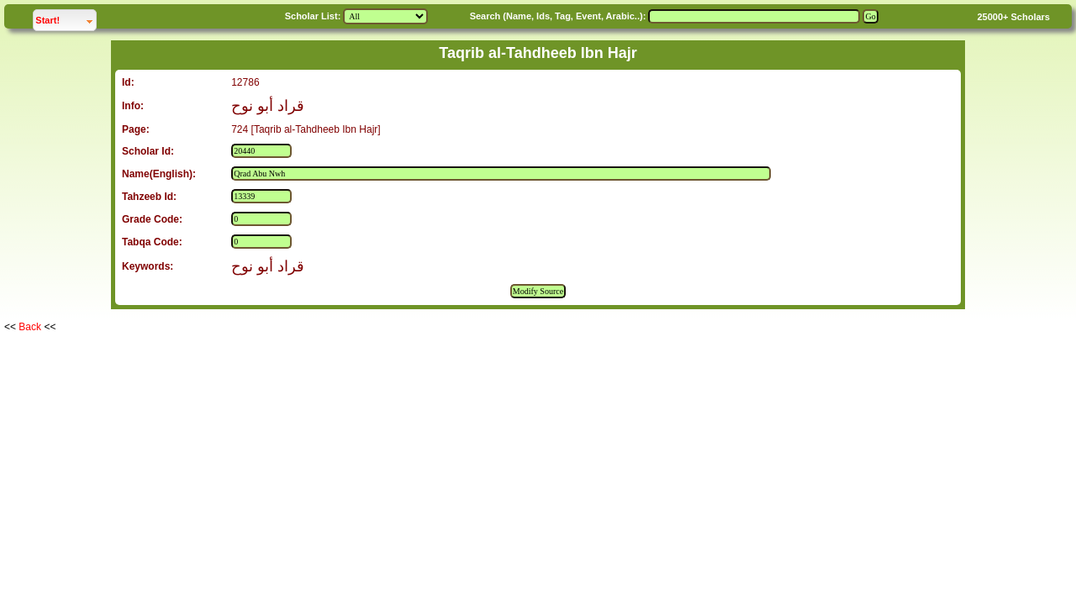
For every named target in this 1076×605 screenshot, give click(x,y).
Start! (65, 18)
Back (29, 327)
